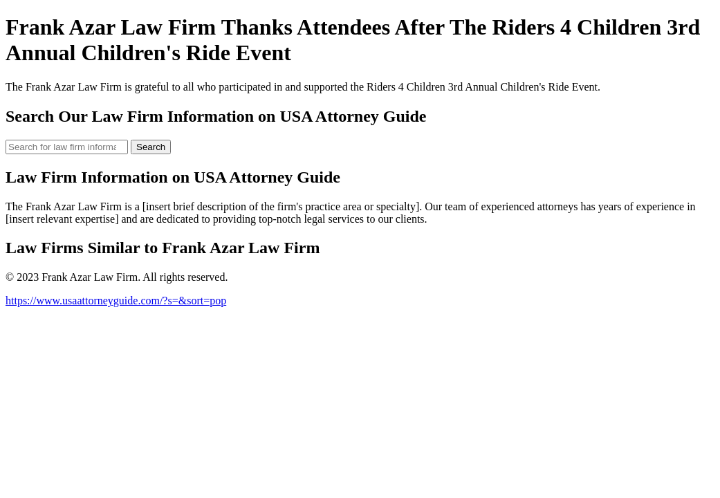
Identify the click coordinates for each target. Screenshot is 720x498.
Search (150, 147)
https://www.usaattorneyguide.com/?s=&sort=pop (116, 300)
